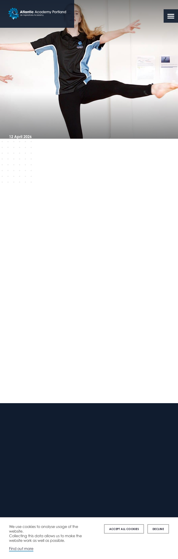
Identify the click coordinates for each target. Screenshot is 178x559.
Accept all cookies (124, 529)
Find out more (21, 548)
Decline (158, 529)
